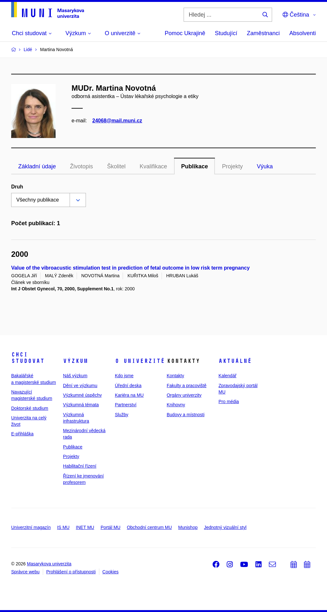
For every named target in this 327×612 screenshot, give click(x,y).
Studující (226, 33)
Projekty (232, 166)
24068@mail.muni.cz (117, 120)
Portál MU (110, 527)
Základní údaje (37, 166)
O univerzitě (140, 360)
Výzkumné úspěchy (82, 395)
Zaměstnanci (263, 33)
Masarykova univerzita (49, 563)
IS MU (63, 527)
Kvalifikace (153, 166)
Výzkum (75, 360)
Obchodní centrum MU (149, 527)
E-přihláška (22, 433)
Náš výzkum (75, 375)
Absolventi (302, 33)
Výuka (265, 166)
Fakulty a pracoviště (187, 385)
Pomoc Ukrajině (185, 33)
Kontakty (175, 375)
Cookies (111, 571)
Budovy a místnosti (185, 414)
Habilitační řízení (79, 466)
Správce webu (25, 571)
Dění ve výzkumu (80, 385)
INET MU (85, 527)
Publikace (194, 166)
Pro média (228, 401)
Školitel (116, 166)
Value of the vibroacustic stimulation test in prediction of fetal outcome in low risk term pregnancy (130, 268)
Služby (121, 414)
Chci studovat (27, 357)
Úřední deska (128, 385)
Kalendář (227, 375)
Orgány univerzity (184, 395)
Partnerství (126, 404)
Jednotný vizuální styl (225, 527)
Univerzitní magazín (31, 527)
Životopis (81, 166)
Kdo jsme (124, 375)
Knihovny (176, 404)
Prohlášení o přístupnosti (71, 571)
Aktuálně (235, 360)
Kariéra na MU (129, 395)
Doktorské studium (29, 408)
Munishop (188, 527)
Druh (17, 186)
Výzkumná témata (81, 404)
